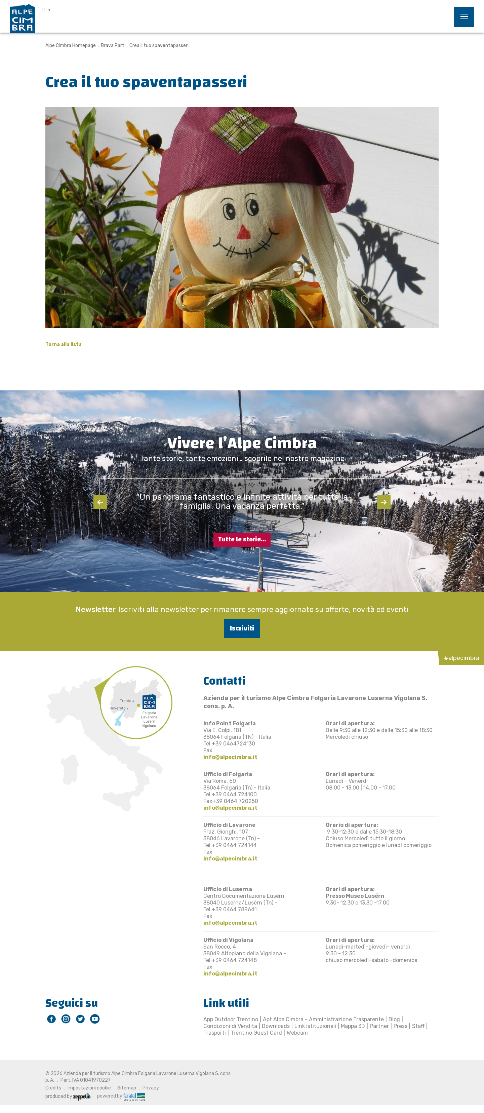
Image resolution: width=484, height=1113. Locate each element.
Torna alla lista (63, 344)
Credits (53, 1088)
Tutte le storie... (242, 539)
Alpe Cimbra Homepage (70, 45)
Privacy (151, 1088)
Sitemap (126, 1088)
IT (44, 10)
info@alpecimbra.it (230, 757)
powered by (121, 1096)
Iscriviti (242, 628)
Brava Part (112, 45)
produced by (67, 1096)
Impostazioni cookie (89, 1088)
